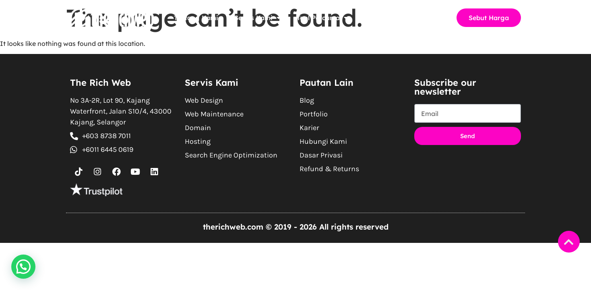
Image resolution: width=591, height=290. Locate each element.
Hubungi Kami (417, 18)
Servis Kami (257, 17)
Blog (371, 18)
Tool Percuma (322, 17)
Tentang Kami (196, 18)
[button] (23, 267)
